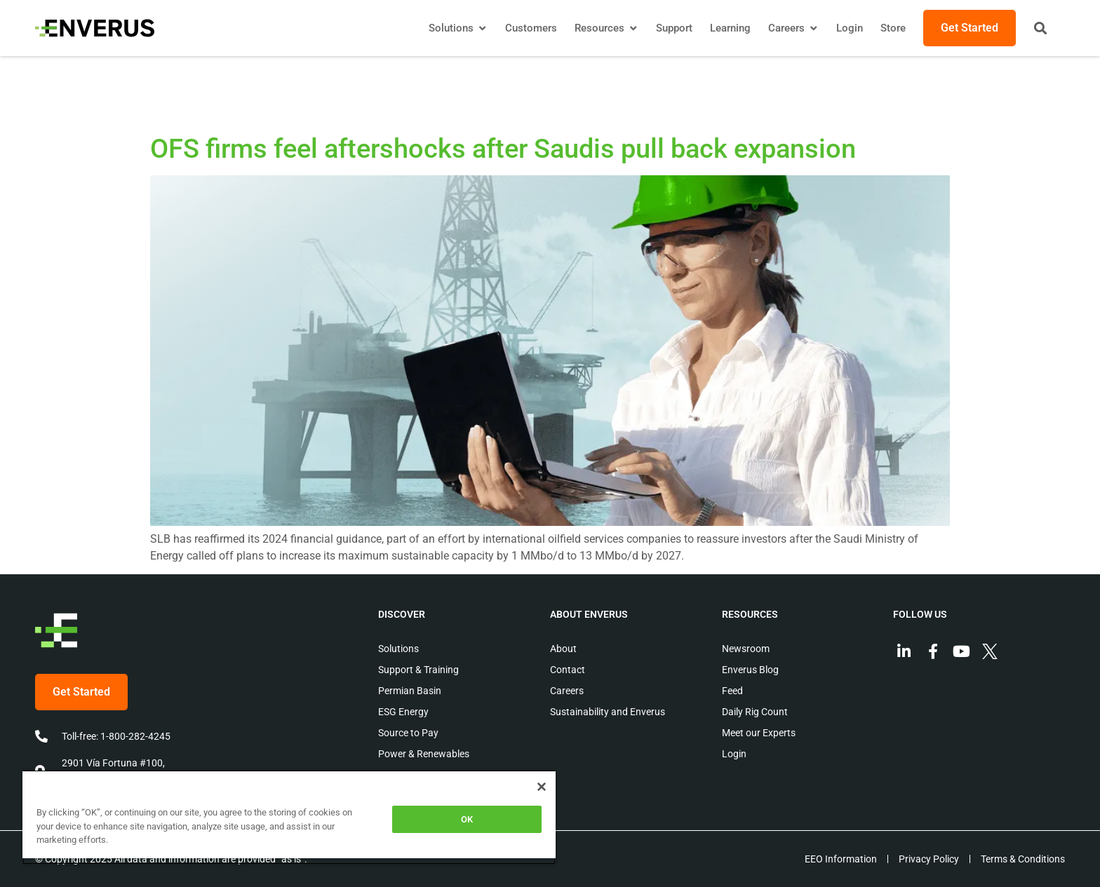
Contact (567, 669)
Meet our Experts (759, 732)
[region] (289, 817)
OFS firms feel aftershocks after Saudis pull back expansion (503, 148)
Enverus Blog (750, 669)
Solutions (398, 648)
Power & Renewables (423, 753)
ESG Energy (403, 711)
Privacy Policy (929, 859)
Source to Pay (408, 732)
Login (734, 753)
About (563, 648)
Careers (567, 690)
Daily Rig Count (755, 711)
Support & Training (418, 669)
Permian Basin (409, 690)
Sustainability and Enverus (607, 711)
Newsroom (746, 648)
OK (467, 819)
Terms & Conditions (1023, 859)
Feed (732, 690)
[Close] (541, 787)
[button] (1040, 28)
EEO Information (841, 859)
